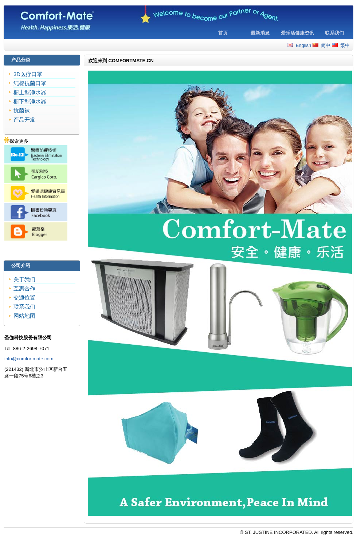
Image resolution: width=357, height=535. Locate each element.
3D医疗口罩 (27, 74)
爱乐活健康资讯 (297, 33)
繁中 (341, 45)
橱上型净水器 (29, 92)
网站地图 (24, 316)
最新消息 (260, 33)
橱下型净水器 (29, 101)
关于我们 (24, 279)
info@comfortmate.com (29, 358)
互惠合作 (24, 288)
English (299, 45)
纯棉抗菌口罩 (29, 83)
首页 (223, 33)
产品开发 (24, 119)
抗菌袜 (21, 110)
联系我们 (334, 33)
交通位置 (24, 297)
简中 (321, 45)
